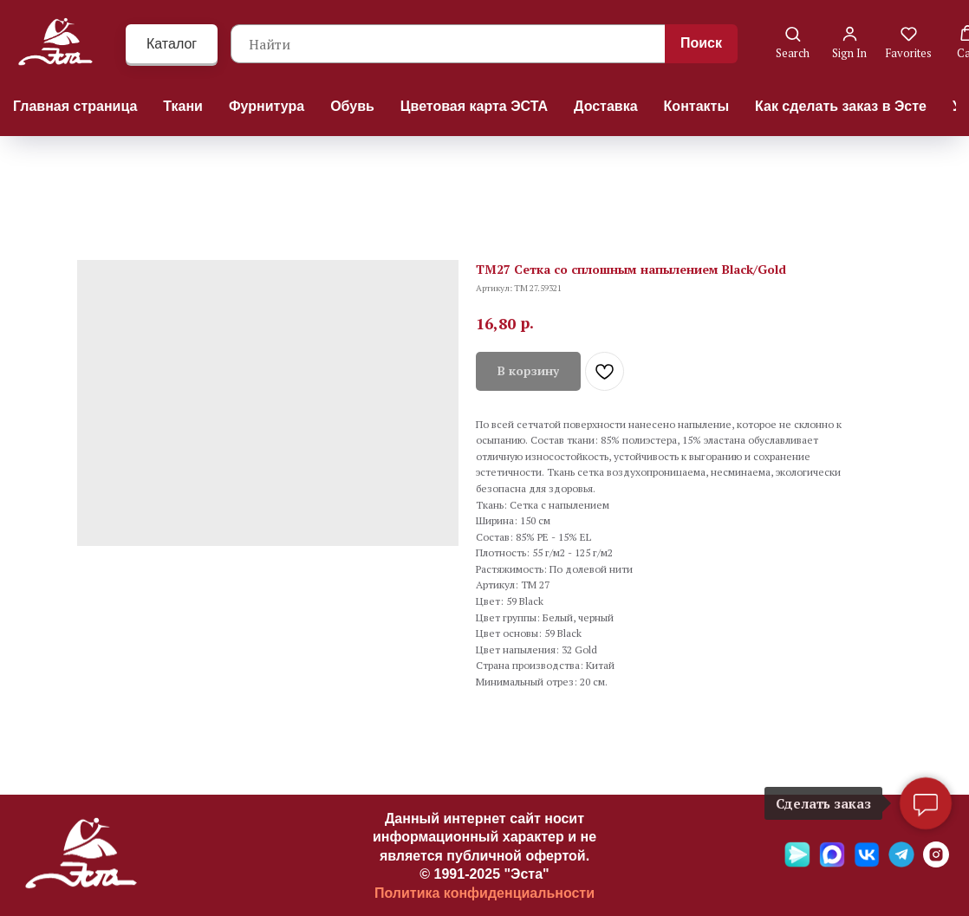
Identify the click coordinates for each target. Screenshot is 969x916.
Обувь (352, 106)
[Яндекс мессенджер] (797, 862)
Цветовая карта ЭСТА (474, 106)
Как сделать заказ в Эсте (841, 106)
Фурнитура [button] (266, 106)
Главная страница (75, 106)
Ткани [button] (183, 106)
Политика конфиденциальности (484, 893)
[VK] (867, 862)
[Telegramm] (901, 862)
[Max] (832, 862)
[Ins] (936, 862)
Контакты (696, 106)
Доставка (606, 106)
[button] (793, 43)
